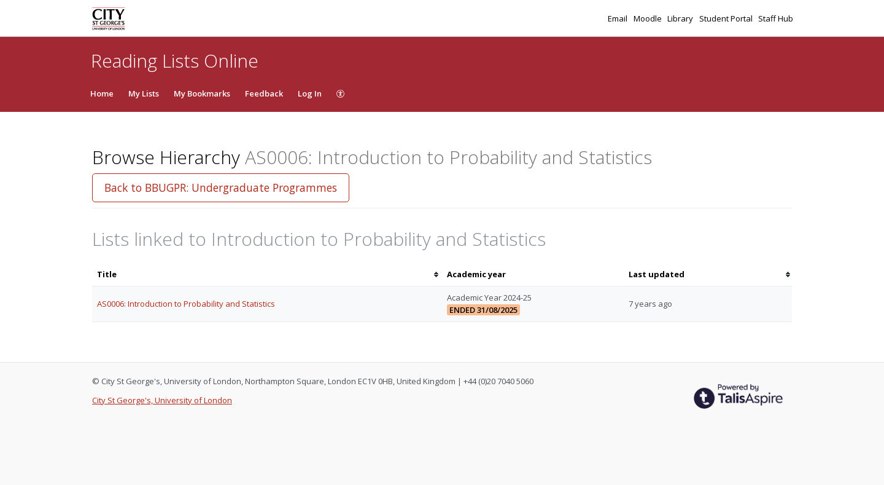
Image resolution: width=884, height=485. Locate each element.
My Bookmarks (202, 93)
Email (618, 18)
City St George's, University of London (162, 400)
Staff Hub (775, 18)
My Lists (143, 93)
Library (681, 18)
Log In (310, 93)
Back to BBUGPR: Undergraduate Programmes (220, 187)
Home (102, 93)
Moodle (649, 18)
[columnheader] (267, 274)
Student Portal (726, 18)
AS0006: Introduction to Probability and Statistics (186, 303)
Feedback (264, 93)
